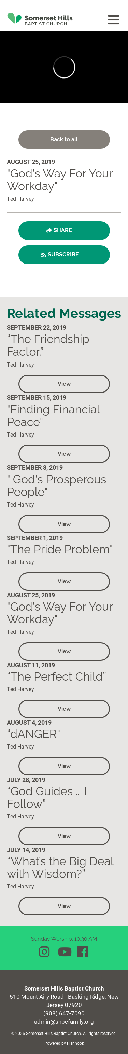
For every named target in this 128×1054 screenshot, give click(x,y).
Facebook (83, 952)
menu (114, 19)
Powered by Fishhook (64, 1043)
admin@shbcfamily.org (64, 1021)
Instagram (45, 952)
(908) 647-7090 (64, 1013)
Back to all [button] (64, 139)
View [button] (64, 384)
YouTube (64, 952)
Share (63, 230)
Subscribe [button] (63, 254)
